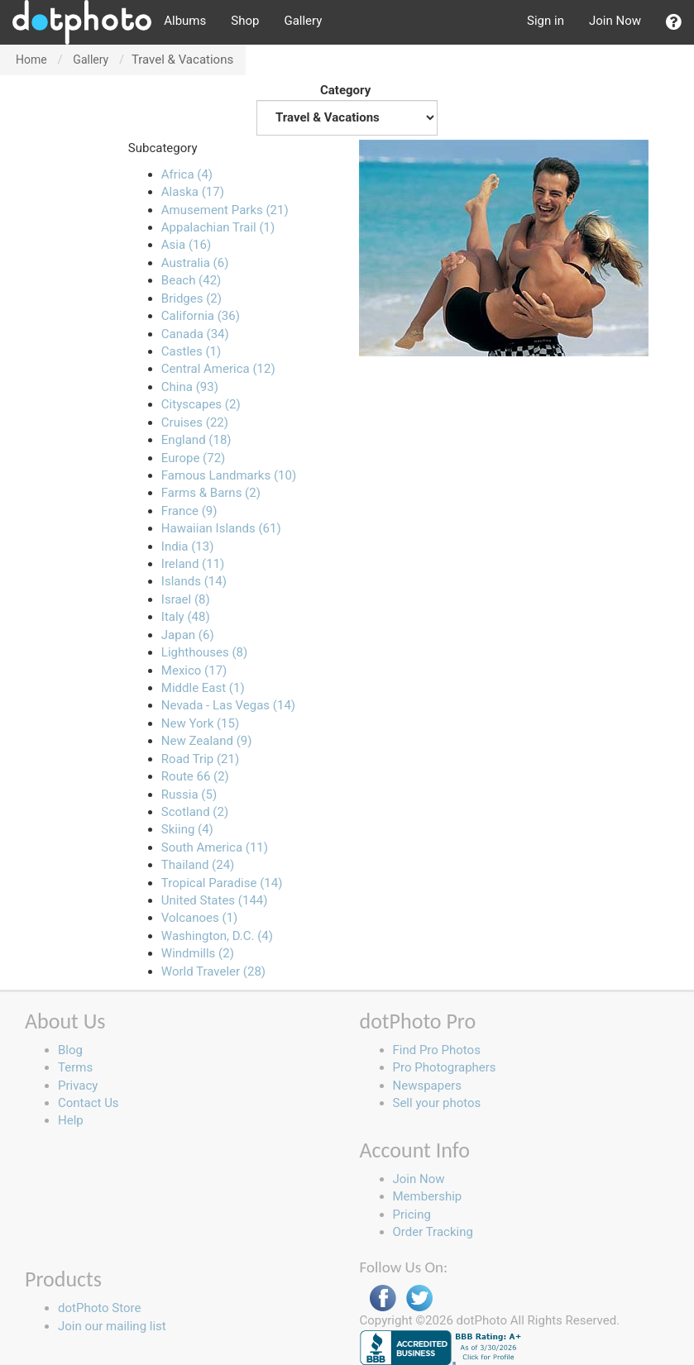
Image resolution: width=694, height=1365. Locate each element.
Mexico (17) (194, 670)
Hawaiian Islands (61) (221, 528)
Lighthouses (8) (204, 652)
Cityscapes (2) (201, 404)
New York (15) (200, 723)
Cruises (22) (194, 422)
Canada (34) (195, 334)
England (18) (196, 439)
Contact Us (88, 1102)
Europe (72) (193, 458)
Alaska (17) (192, 191)
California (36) (200, 315)
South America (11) (214, 847)
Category (347, 109)
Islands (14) (194, 581)
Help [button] (71, 1120)
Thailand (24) (198, 864)
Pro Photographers (444, 1067)
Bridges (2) (191, 298)
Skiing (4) (187, 829)
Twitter (419, 1298)
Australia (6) (195, 262)
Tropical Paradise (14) (222, 883)
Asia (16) (186, 244)
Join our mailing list (112, 1326)
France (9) (189, 511)
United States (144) (214, 900)
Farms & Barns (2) (211, 492)
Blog (70, 1050)
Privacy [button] (78, 1085)
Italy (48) (185, 616)
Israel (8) (185, 599)
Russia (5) (189, 794)
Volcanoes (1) (199, 917)
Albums (185, 20)
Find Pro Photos (437, 1050)
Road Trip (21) (200, 759)
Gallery (303, 20)
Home (31, 59)
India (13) (187, 546)
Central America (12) (218, 368)
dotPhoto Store (99, 1308)
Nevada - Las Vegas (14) (228, 705)
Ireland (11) (192, 563)
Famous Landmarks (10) (228, 475)
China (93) (189, 386)
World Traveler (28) (213, 971)
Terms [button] (75, 1067)
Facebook (383, 1298)
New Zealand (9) (206, 740)
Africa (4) (187, 174)
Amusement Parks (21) (225, 210)
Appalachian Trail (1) (218, 227)
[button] (673, 22)
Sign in (545, 20)
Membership (427, 1196)
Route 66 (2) (195, 776)
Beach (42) (191, 280)
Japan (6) (187, 635)
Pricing (412, 1214)
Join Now (615, 20)
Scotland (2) (194, 811)
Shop (245, 20)
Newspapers (427, 1085)
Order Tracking (433, 1231)
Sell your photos (437, 1102)
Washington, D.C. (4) (217, 935)
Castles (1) (191, 351)
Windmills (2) (197, 953)
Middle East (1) (203, 687)
